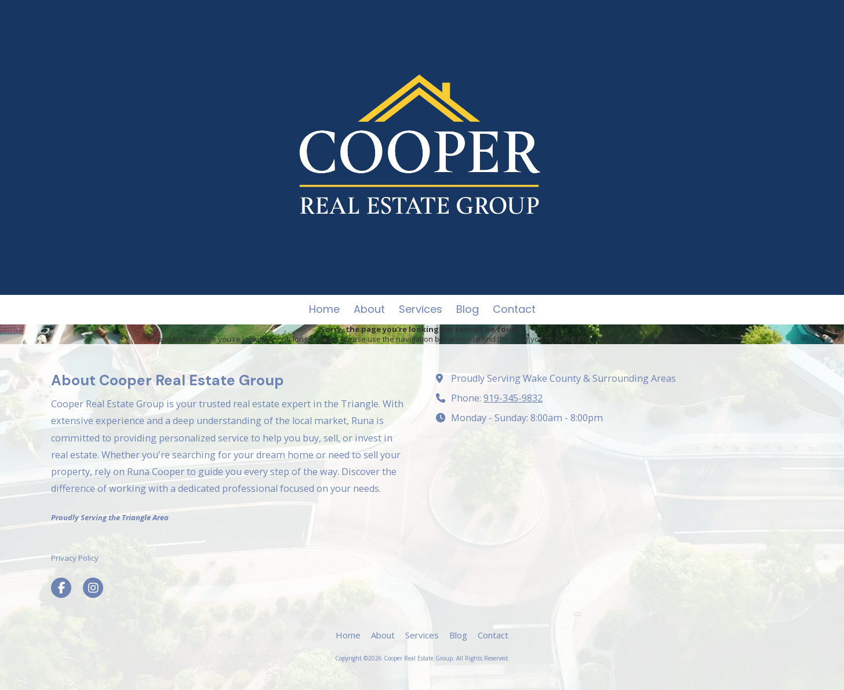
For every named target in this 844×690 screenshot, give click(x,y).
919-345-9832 (513, 398)
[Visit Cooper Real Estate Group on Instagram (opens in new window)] (93, 588)
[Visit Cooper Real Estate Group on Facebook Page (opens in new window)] (61, 588)
